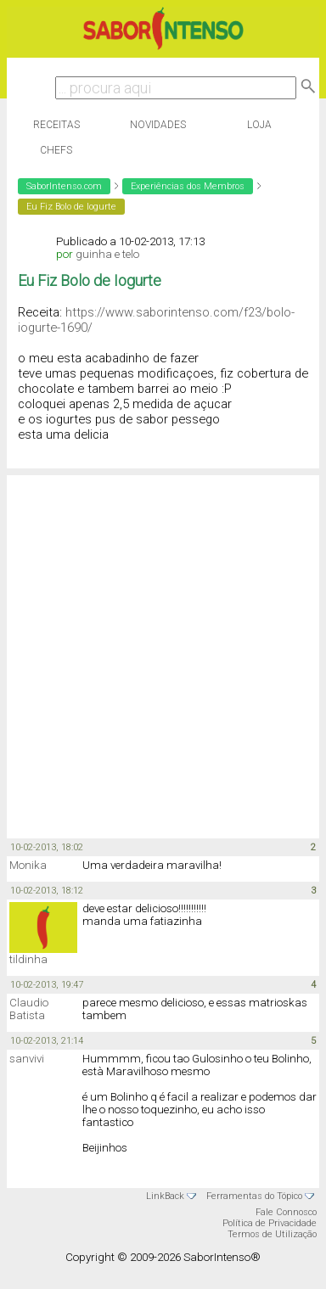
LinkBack (165, 1196)
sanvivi (26, 1058)
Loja (259, 125)
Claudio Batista (28, 1009)
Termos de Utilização (272, 1234)
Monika (28, 865)
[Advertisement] (159, 655)
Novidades (158, 125)
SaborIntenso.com (64, 186)
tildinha (28, 959)
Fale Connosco (286, 1212)
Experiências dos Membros (187, 186)
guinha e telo (107, 254)
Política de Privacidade (269, 1223)
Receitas (56, 125)
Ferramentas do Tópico (254, 1196)
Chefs (56, 150)
